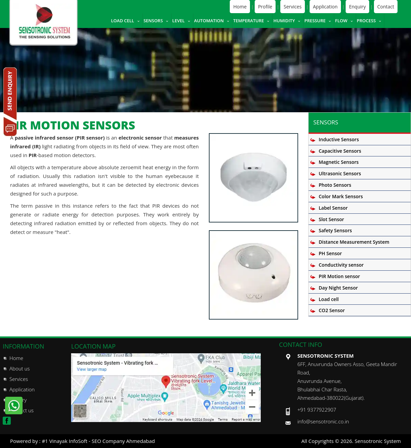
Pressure (314, 21)
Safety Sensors (335, 230)
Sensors (153, 21)
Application (325, 6)
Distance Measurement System (354, 242)
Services (293, 6)
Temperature (248, 21)
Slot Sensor (331, 219)
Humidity (284, 21)
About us (19, 368)
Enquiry (357, 6)
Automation (209, 21)
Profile (265, 6)
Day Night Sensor (338, 288)
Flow (341, 21)
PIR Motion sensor (339, 276)
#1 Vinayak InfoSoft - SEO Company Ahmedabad (98, 441)
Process (366, 21)
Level (178, 21)
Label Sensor (333, 208)
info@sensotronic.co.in (323, 421)
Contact (385, 6)
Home (240, 6)
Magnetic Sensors (339, 162)
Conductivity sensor (341, 265)
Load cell (122, 21)
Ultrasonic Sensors (340, 173)
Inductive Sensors (339, 139)
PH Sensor (330, 253)
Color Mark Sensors (341, 196)
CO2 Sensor (332, 310)
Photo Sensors (335, 185)
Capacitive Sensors (340, 151)
